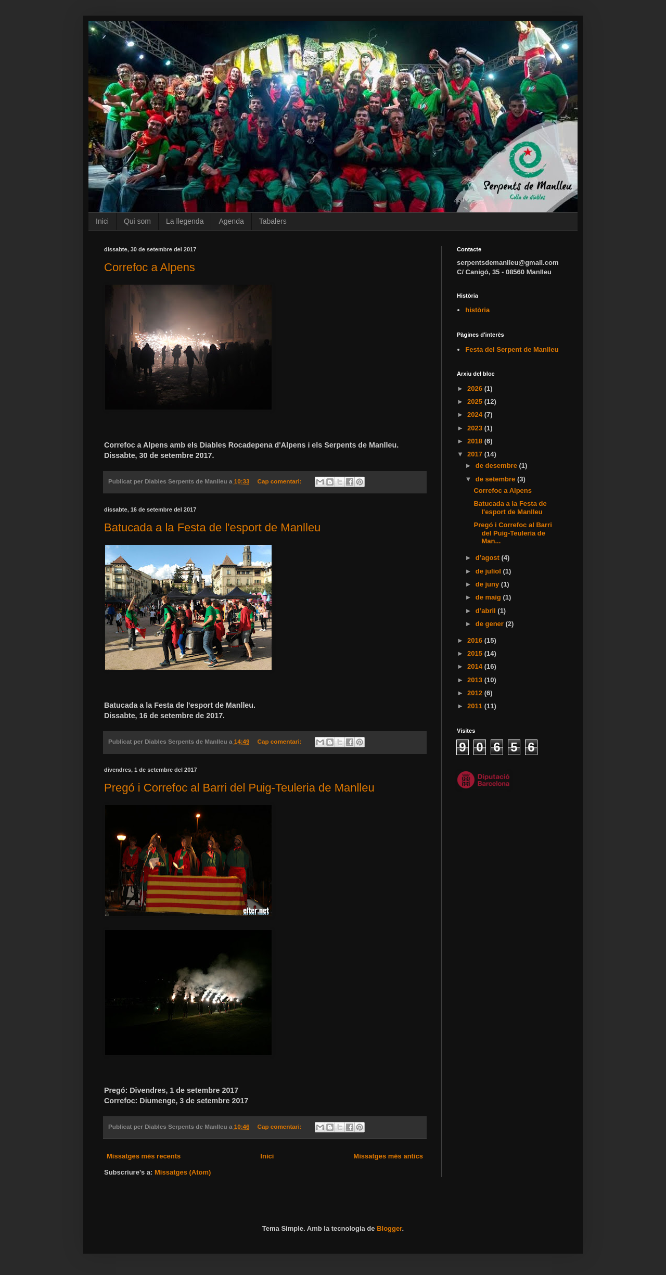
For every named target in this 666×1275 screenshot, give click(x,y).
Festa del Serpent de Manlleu (511, 349)
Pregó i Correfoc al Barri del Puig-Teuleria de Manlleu (239, 787)
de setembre (496, 479)
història (477, 310)
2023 (475, 428)
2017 (475, 454)
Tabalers (273, 221)
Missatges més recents (144, 1156)
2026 (475, 388)
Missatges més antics (388, 1156)
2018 (475, 441)
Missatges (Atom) (183, 1172)
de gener (491, 624)
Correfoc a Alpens (149, 267)
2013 (475, 680)
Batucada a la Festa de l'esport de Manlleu (212, 527)
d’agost (489, 558)
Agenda (231, 221)
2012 (475, 693)
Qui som (137, 221)
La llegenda (184, 221)
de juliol (489, 571)
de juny (488, 584)
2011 (475, 706)
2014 (475, 666)
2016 (475, 640)
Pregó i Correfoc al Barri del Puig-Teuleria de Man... (512, 533)
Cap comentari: (280, 481)
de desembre (497, 465)
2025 (475, 401)
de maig (489, 597)
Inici (102, 221)
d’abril (487, 611)
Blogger (389, 1228)
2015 (475, 653)
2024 (475, 414)
